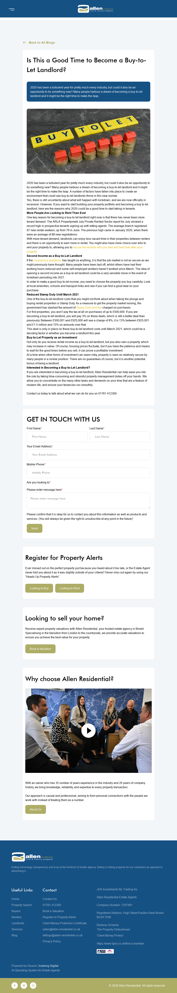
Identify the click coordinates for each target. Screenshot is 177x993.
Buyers (16, 911)
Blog (14, 935)
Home (15, 898)
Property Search (22, 905)
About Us (35, 809)
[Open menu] (11, 9)
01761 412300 (52, 905)
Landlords (18, 923)
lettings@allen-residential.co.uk (62, 935)
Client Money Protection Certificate (65, 923)
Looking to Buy (39, 588)
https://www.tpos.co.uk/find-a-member (120, 943)
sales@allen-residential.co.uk (61, 929)
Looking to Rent (70, 588)
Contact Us (50, 898)
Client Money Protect (110, 935)
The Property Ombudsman (113, 929)
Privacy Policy (52, 941)
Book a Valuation (40, 648)
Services (17, 929)
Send (34, 528)
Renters (17, 917)
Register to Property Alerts (59, 917)
